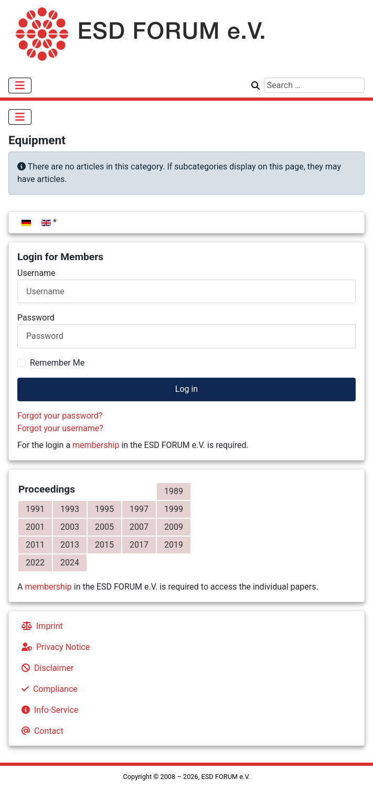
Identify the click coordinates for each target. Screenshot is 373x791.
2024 (69, 563)
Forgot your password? (59, 416)
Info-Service (47, 710)
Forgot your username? (60, 428)
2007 (139, 527)
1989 (173, 491)
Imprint (40, 626)
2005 (104, 527)
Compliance (47, 689)
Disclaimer (45, 668)
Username (36, 273)
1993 (69, 509)
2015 (104, 545)
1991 (35, 509)
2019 (173, 545)
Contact (40, 731)
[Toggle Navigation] (19, 85)
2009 (173, 527)
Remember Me (57, 363)
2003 (69, 527)
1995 (104, 509)
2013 (69, 545)
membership (95, 445)
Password (36, 318)
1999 (173, 509)
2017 (139, 545)
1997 (139, 509)
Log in (186, 389)
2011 (35, 545)
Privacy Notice (53, 647)
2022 (35, 563)
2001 (35, 527)
